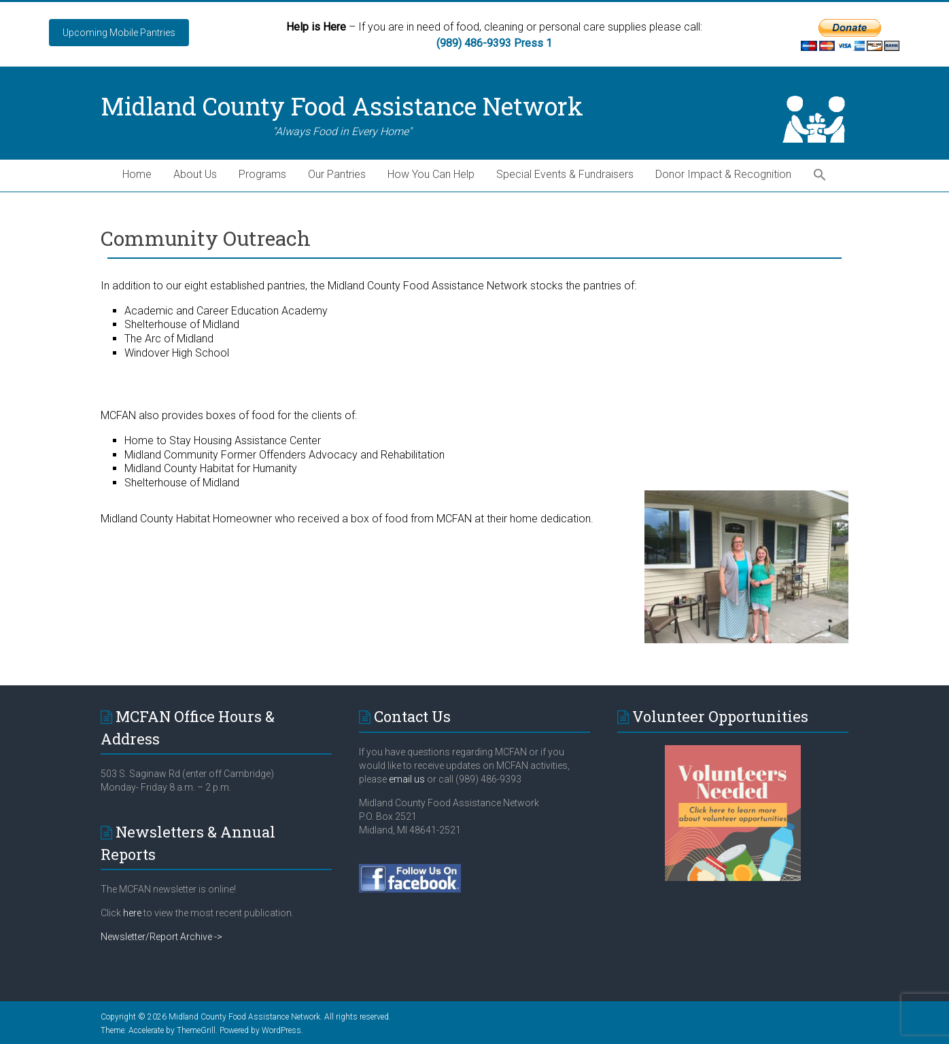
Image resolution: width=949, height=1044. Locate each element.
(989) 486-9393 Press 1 (494, 43)
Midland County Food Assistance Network (342, 106)
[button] (820, 176)
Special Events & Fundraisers (565, 174)
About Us (195, 174)
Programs (262, 174)
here (132, 912)
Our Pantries (337, 174)
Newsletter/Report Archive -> (161, 936)
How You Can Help (430, 174)
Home (137, 174)
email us (406, 779)
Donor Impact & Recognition (723, 174)
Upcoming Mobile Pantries (119, 32)
